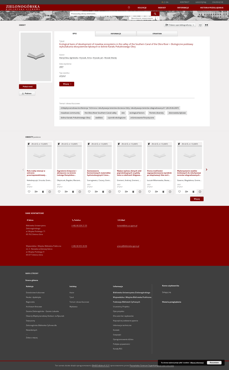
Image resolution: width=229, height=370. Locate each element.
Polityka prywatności (121, 344)
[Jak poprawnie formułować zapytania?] (157, 18)
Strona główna (31, 280)
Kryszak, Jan (98, 58)
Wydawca (73, 306)
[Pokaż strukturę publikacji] (39, 144)
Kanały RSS (117, 348)
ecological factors (137, 113)
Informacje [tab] (116, 33)
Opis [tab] (75, 34)
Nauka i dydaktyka (33, 297)
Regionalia (30, 302)
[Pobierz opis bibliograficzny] (35, 192)
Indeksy (162, 7)
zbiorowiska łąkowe (177, 113)
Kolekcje (142, 7)
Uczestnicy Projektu (121, 306)
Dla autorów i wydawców (123, 316)
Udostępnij (201, 2)
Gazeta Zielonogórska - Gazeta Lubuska (42, 311)
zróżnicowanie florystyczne (142, 117)
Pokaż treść (28, 86)
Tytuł (72, 297)
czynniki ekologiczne (116, 117)
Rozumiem (214, 363)
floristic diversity (156, 113)
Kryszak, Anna (85, 58)
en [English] (167, 2)
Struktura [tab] (157, 33)
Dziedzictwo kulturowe (35, 292)
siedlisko (99, 117)
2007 (61, 67)
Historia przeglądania (211, 7)
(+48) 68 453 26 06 (79, 246)
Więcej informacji (197, 363)
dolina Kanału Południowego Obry (75, 117)
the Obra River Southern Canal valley (101, 113)
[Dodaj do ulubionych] (200, 25)
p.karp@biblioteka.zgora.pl (128, 246)
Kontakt (116, 330)
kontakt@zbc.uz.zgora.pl (127, 225)
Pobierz (26, 93)
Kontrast (184, 2)
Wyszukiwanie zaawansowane (142, 18)
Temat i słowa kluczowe (79, 302)
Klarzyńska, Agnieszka (68, 58)
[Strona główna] (128, 7)
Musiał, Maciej (110, 58)
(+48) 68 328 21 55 (79, 225)
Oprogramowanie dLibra (123, 339)
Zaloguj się (217, 2)
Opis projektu (118, 311)
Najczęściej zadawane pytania (125, 320)
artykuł (62, 76)
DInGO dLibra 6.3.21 (101, 365)
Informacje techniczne (122, 325)
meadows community (70, 113)
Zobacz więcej (32, 337)
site (123, 113)
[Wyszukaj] (155, 13)
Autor (72, 292)
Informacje (183, 7)
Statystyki (117, 334)
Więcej (197, 199)
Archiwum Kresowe (34, 306)
